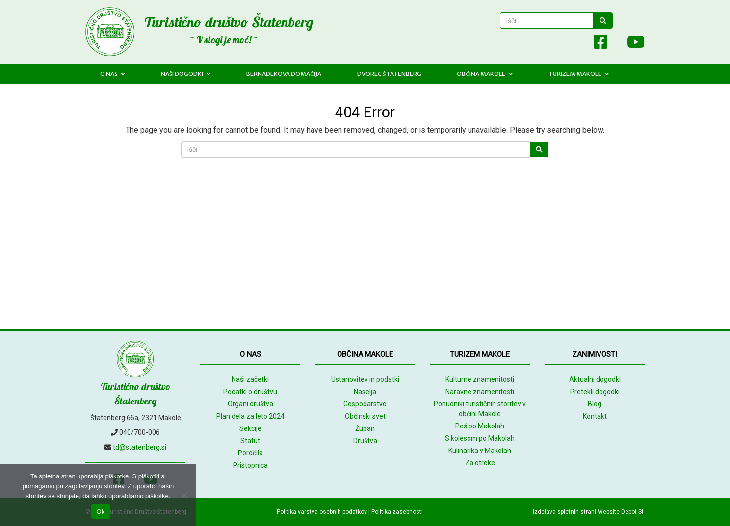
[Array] (579, 44)
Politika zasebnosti (397, 511)
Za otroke (480, 463)
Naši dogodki (186, 73)
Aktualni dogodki (595, 379)
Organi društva (250, 404)
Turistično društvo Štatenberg (228, 22)
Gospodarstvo (365, 404)
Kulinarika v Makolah (479, 450)
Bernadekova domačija (283, 73)
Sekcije (250, 428)
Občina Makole (485, 73)
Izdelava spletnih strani (564, 511)
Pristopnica (250, 465)
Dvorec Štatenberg (389, 73)
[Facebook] (600, 44)
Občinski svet (365, 416)
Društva (365, 441)
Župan (365, 428)
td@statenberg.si (139, 447)
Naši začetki (250, 379)
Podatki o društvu (250, 392)
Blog (594, 404)
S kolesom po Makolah (480, 438)
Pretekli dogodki (595, 392)
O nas (112, 73)
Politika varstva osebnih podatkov (322, 511)
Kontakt (595, 416)
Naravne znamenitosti (479, 392)
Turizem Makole (578, 73)
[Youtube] (631, 44)
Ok (100, 511)
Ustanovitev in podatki (365, 379)
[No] (184, 495)
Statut (250, 441)
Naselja (365, 392)
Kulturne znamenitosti (479, 379)
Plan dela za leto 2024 (250, 416)
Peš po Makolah (479, 426)
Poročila (250, 453)
